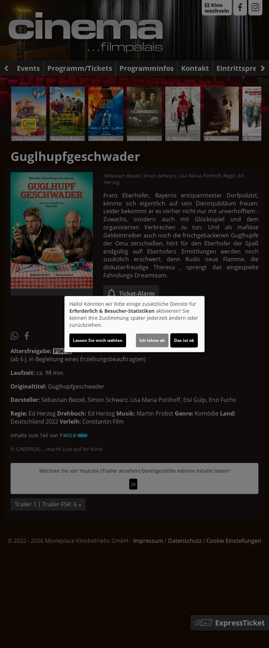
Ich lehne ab (152, 340)
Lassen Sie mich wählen (98, 340)
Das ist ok (184, 340)
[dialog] (134, 324)
